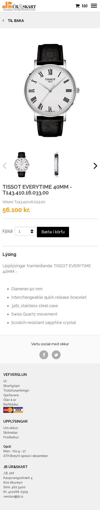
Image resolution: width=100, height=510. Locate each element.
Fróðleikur (11, 437)
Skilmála (10, 432)
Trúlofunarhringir (16, 390)
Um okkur (10, 428)
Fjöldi (7, 231)
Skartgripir (11, 386)
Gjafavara (11, 395)
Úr (5, 381)
